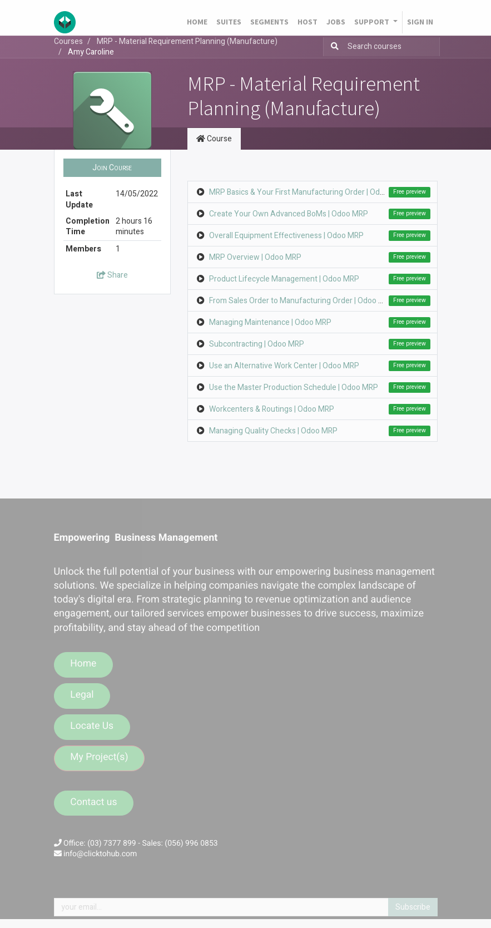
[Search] (332, 46)
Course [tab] (214, 139)
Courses (68, 41)
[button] (112, 168)
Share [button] (112, 275)
